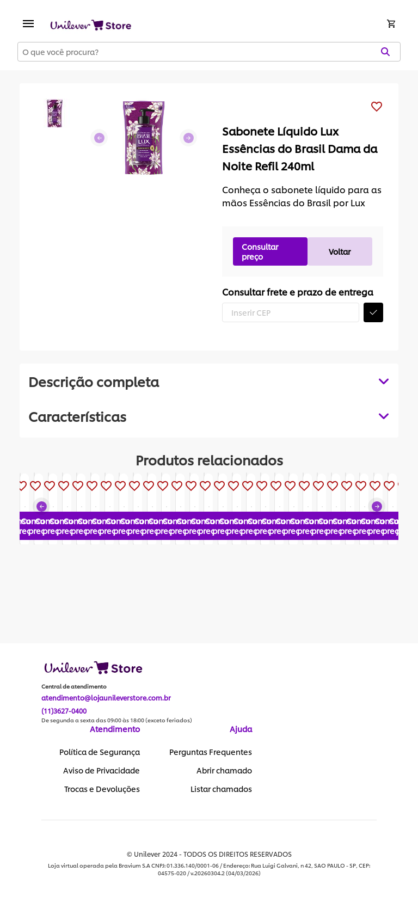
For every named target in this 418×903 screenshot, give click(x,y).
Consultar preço (260, 251)
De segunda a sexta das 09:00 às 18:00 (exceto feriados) (116, 720)
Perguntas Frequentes (210, 752)
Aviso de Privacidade (101, 771)
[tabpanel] (209, 416)
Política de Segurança (99, 752)
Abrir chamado (224, 771)
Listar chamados (221, 789)
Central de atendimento (74, 687)
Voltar (340, 251)
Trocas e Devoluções (102, 789)
